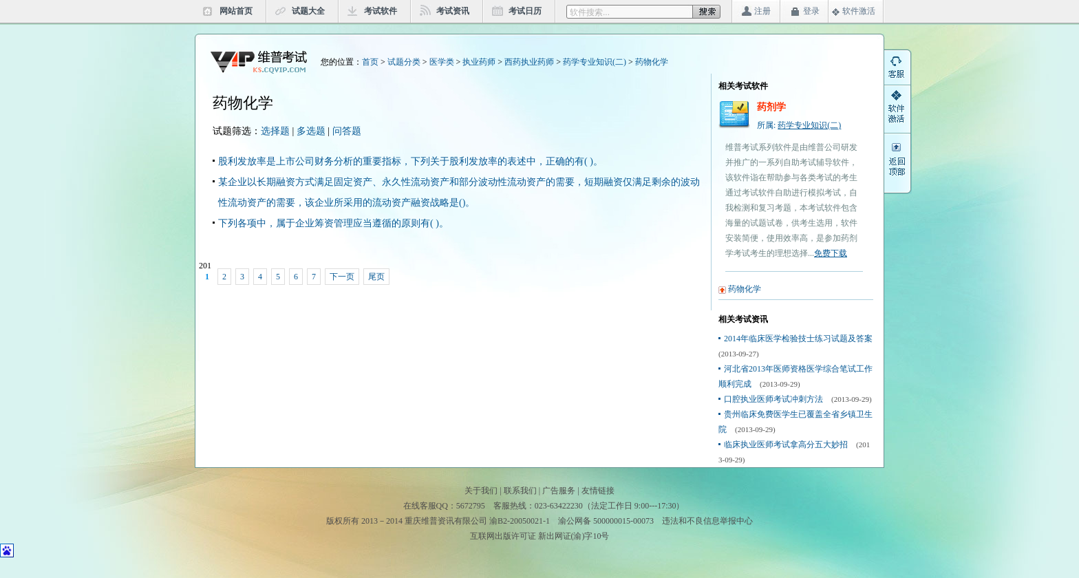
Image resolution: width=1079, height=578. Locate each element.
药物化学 (651, 62)
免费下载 (830, 253)
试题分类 (403, 62)
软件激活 (858, 11)
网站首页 (236, 11)
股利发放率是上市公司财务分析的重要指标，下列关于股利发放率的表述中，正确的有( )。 (410, 161)
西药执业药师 (529, 62)
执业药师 (478, 62)
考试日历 (525, 11)
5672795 (470, 506)
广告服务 (558, 490)
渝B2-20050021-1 (519, 521)
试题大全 (308, 11)
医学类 (441, 62)
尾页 (376, 276)
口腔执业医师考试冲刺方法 (773, 399)
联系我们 (520, 490)
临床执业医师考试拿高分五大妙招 (786, 444)
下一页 (342, 276)
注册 (762, 11)
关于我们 (481, 490)
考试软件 (380, 11)
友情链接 (598, 490)
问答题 (346, 131)
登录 (811, 11)
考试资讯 (452, 11)
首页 (370, 62)
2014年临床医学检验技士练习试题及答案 (798, 338)
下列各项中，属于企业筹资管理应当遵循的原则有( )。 (333, 223)
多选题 (311, 131)
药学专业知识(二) (594, 62)
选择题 (275, 131)
